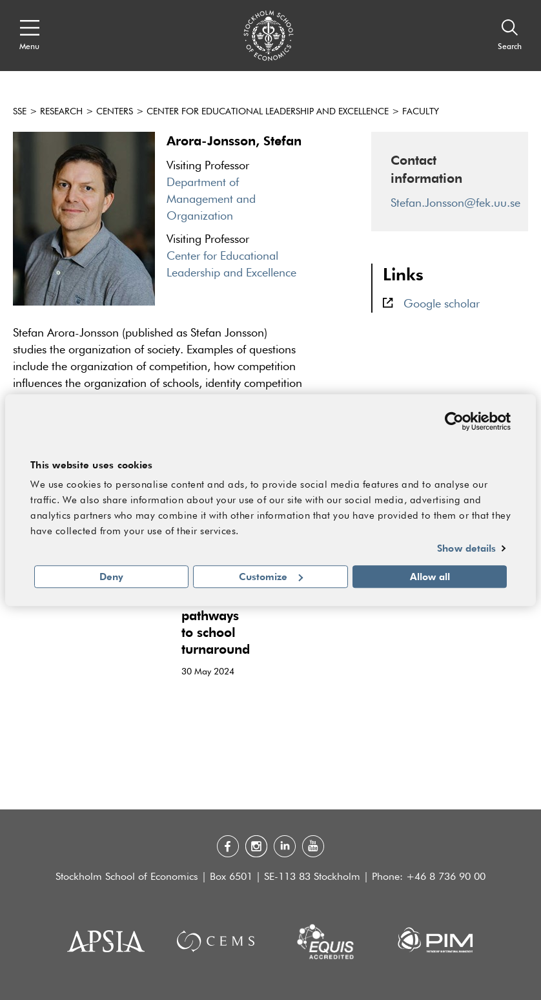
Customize (271, 576)
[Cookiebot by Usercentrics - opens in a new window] (454, 421)
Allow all (430, 576)
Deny (111, 576)
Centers (114, 111)
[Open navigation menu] (29, 35)
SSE (19, 111)
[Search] (509, 35)
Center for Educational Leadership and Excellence (268, 111)
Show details (466, 548)
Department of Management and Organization (211, 199)
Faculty (420, 111)
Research (61, 111)
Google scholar (441, 304)
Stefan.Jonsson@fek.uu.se (455, 203)
